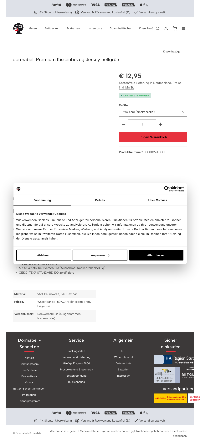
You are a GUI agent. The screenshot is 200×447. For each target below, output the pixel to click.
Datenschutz (123, 364)
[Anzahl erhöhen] (160, 125)
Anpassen (100, 255)
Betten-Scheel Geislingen (29, 389)
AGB (123, 351)
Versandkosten (116, 431)
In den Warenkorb (153, 138)
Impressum (123, 376)
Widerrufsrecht (123, 358)
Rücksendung (76, 382)
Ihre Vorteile (29, 370)
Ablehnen (43, 255)
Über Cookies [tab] (157, 200)
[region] (62, 131)
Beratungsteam (29, 364)
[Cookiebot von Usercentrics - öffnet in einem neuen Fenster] (167, 189)
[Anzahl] (142, 125)
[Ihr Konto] (166, 29)
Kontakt (29, 358)
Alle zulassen (156, 255)
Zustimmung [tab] (42, 200)
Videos (29, 383)
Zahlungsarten (76, 351)
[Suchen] (158, 29)
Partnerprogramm (29, 401)
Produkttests (29, 377)
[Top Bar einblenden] (183, 29)
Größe (123, 106)
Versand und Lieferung (76, 358)
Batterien (123, 370)
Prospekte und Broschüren (76, 370)
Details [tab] (100, 200)
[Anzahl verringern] (123, 125)
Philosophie (29, 395)
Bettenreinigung (76, 376)
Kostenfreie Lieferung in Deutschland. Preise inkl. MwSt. (150, 86)
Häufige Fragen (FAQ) (76, 364)
